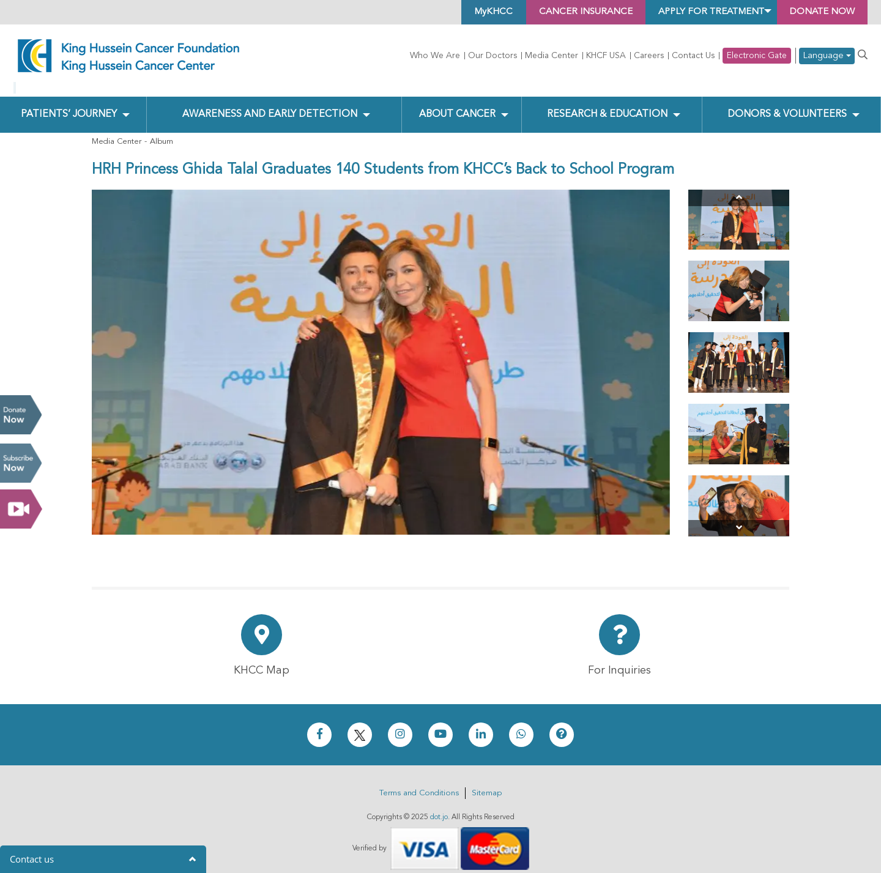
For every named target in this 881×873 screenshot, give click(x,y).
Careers (649, 55)
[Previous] (738, 187)
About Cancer (457, 105)
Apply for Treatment (698, 12)
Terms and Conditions (419, 783)
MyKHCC (466, 12)
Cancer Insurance (564, 12)
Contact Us (693, 55)
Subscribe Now (21, 463)
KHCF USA (606, 55)
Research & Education (607, 105)
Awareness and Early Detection (270, 105)
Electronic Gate (757, 55)
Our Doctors (492, 55)
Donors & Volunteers (787, 105)
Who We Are (435, 55)
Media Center (551, 55)
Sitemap (487, 783)
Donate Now (21, 415)
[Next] (738, 518)
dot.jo (439, 807)
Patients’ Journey (68, 105)
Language (827, 56)
